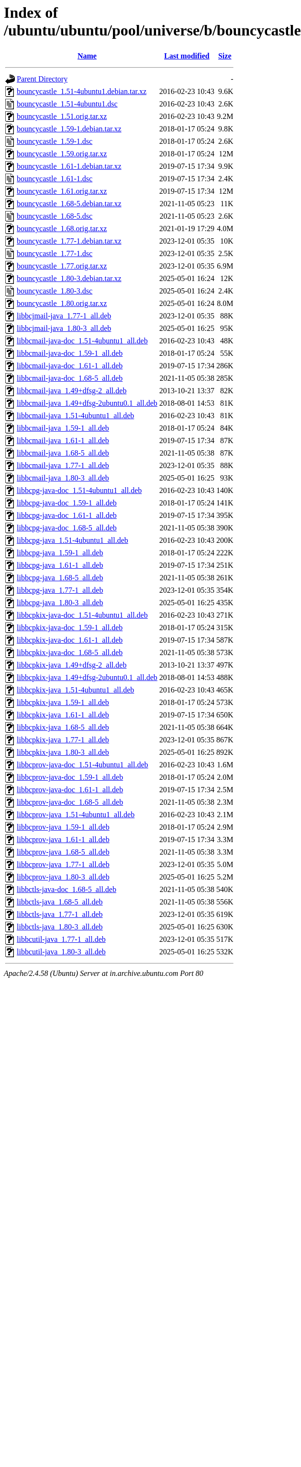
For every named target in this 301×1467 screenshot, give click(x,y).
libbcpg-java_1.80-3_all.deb (60, 603)
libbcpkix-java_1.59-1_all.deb (63, 702)
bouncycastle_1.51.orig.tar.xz (62, 116)
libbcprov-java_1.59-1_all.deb (63, 827)
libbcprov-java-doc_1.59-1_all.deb (70, 777)
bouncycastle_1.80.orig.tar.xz (62, 303)
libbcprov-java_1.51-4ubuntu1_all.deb (75, 814)
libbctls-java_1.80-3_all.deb (60, 927)
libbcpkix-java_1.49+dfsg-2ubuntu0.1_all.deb (87, 677)
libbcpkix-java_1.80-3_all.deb (63, 752)
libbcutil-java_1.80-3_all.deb (61, 952)
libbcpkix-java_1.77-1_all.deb (63, 740)
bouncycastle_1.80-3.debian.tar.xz (69, 278)
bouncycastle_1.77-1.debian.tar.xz (69, 241)
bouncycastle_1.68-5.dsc (54, 216)
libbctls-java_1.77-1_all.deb (60, 914)
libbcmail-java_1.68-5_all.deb (63, 453)
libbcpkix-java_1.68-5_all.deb (63, 727)
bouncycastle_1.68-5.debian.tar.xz (69, 204)
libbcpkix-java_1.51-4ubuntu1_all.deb (75, 690)
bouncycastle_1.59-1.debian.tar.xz (69, 129)
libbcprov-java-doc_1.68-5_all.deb (70, 802)
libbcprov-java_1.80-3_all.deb (63, 877)
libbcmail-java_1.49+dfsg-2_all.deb (71, 391)
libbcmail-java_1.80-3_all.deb (63, 478)
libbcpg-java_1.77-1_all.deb (60, 590)
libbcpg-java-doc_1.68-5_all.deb (67, 528)
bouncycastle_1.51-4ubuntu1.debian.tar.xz (81, 91)
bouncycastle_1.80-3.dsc (54, 291)
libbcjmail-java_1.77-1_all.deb (64, 316)
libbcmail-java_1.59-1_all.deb (63, 428)
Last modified (187, 56)
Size (225, 56)
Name (87, 56)
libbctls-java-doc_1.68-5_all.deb (66, 889)
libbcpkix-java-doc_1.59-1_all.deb (70, 627)
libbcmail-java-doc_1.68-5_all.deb (70, 378)
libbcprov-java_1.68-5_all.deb (63, 852)
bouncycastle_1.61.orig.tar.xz (62, 191)
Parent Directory (42, 79)
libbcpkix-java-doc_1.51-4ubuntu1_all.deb (82, 615)
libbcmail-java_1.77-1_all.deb (63, 465)
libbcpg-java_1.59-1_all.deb (60, 553)
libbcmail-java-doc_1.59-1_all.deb (70, 353)
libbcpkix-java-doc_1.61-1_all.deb (70, 640)
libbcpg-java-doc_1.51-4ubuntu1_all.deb (79, 490)
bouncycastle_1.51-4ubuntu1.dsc (67, 104)
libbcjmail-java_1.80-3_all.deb (64, 328)
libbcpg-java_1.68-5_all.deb (60, 578)
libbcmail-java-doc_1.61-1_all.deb (70, 366)
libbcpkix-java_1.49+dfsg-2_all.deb (71, 665)
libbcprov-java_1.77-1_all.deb (63, 864)
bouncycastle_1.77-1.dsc (54, 253)
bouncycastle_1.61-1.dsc (54, 179)
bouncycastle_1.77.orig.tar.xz (62, 266)
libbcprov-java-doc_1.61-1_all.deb (70, 790)
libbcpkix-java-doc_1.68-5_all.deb (70, 652)
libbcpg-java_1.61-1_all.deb (60, 565)
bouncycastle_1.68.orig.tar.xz (62, 228)
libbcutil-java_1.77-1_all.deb (61, 939)
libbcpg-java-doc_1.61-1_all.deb (67, 515)
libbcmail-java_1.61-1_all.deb (63, 440)
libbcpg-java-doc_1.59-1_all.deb (67, 503)
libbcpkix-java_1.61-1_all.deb (63, 715)
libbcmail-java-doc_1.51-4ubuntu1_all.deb (82, 341)
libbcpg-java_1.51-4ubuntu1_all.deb (72, 540)
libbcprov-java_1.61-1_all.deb (63, 839)
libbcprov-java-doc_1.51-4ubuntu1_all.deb (82, 765)
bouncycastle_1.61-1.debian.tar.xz (69, 166)
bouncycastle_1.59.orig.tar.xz (62, 154)
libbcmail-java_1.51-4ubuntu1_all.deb (75, 415)
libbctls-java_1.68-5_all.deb (60, 902)
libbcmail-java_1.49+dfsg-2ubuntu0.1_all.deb (87, 403)
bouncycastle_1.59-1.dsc (54, 141)
